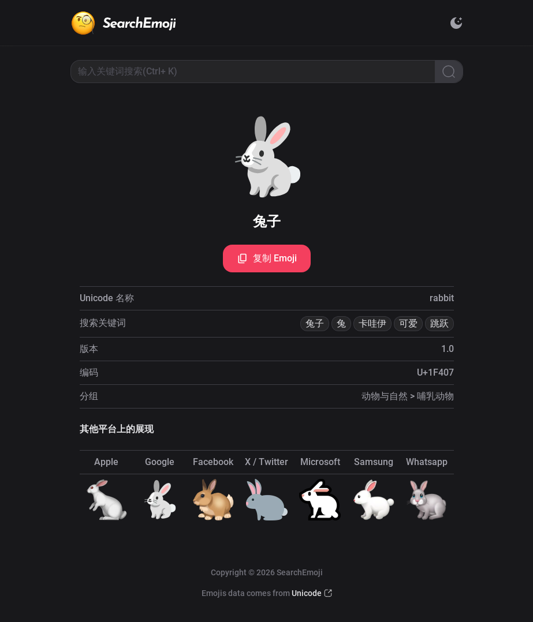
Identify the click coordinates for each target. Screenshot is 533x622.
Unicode (307, 593)
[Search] (449, 72)
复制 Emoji (267, 258)
